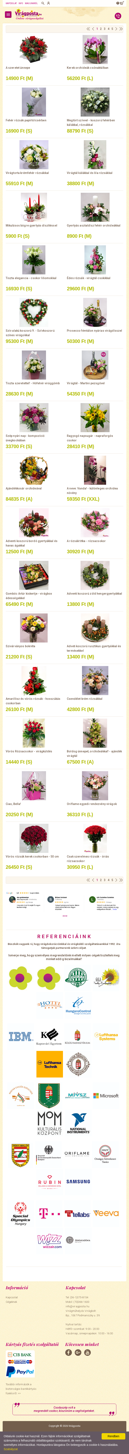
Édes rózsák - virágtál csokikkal (88, 278)
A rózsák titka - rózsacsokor (86, 541)
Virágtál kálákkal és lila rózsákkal (89, 173)
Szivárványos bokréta (20, 646)
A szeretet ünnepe (18, 67)
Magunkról (31, 3)
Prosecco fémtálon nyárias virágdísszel (94, 330)
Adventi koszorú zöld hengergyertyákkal (94, 593)
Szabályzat (11, 1449)
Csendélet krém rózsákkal (84, 698)
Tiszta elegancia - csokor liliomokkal (31, 278)
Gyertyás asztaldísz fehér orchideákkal (93, 225)
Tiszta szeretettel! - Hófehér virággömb (33, 383)
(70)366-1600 (81, 1301)
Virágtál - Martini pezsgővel (86, 383)
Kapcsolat (11, 3)
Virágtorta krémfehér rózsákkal (27, 173)
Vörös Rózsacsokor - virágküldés (29, 751)
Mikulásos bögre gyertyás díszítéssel (31, 225)
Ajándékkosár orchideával (24, 488)
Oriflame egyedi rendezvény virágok (92, 804)
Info (21, 3)
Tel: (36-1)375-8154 (77, 1297)
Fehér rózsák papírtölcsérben (26, 120)
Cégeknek (11, 1301)
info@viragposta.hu (77, 1306)
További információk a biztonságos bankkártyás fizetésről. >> (21, 1389)
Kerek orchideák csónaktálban (87, 67)
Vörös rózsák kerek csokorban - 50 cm (32, 856)
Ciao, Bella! (13, 804)
